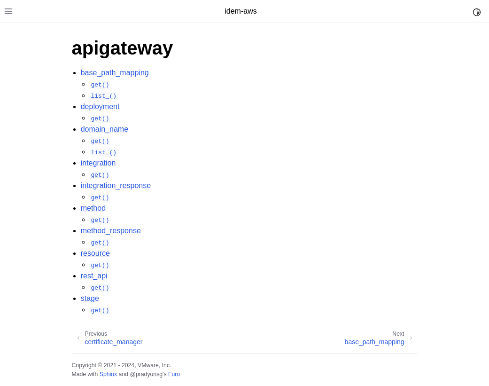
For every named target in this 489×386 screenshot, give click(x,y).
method (93, 208)
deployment (100, 106)
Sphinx (108, 374)
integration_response (116, 185)
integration (98, 163)
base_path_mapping (115, 73)
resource (95, 253)
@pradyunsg (146, 374)
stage (90, 298)
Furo (174, 374)
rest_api (94, 276)
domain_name (104, 129)
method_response (111, 231)
